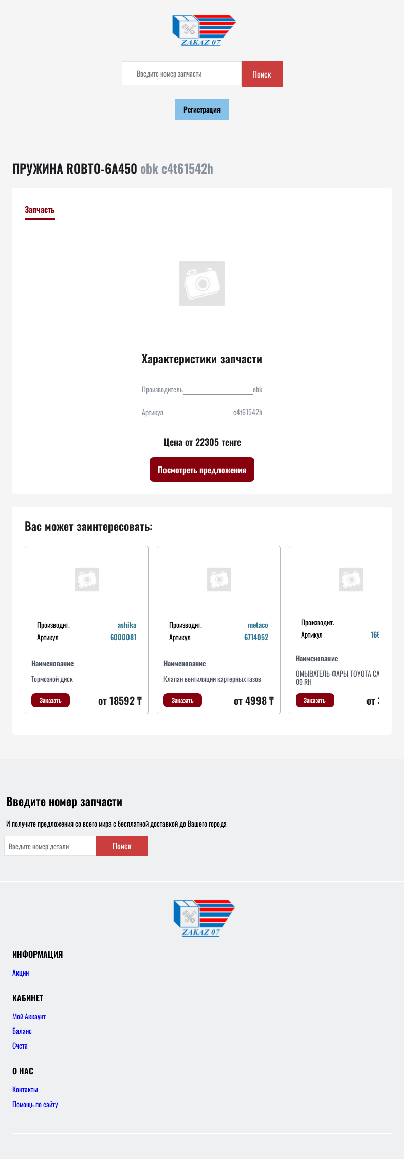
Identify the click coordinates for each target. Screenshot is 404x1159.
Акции (20, 972)
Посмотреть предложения (202, 469)
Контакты (25, 1088)
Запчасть (40, 209)
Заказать (51, 700)
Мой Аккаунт (29, 1016)
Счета (20, 1045)
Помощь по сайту (35, 1103)
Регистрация (202, 109)
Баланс (22, 1030)
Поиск (261, 74)
